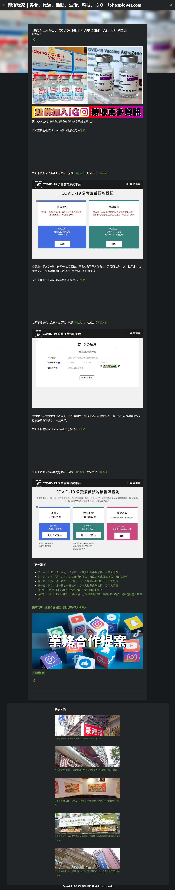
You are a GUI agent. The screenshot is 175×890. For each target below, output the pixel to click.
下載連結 (79, 173)
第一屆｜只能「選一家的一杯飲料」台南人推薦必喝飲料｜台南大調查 (78, 585)
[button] (33, 40)
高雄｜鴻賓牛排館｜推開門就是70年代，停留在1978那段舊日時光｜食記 (86, 770)
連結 (82, 130)
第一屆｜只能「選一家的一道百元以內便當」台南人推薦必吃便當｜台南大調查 (83, 576)
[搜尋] (171, 5)
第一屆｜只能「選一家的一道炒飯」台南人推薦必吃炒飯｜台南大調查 (78, 581)
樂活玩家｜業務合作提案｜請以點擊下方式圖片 (59, 607)
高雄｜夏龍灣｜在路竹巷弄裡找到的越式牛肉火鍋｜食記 (79, 738)
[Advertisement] (87, 152)
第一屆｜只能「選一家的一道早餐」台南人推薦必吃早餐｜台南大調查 (78, 572)
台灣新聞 (38, 672)
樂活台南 (86, 886)
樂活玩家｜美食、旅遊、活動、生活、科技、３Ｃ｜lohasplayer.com (74, 4)
